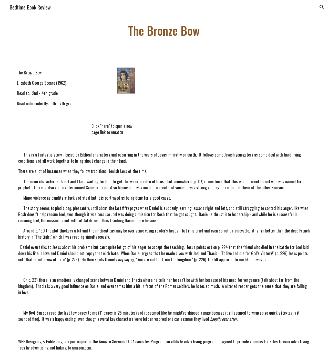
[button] (322, 7)
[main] (164, 31)
